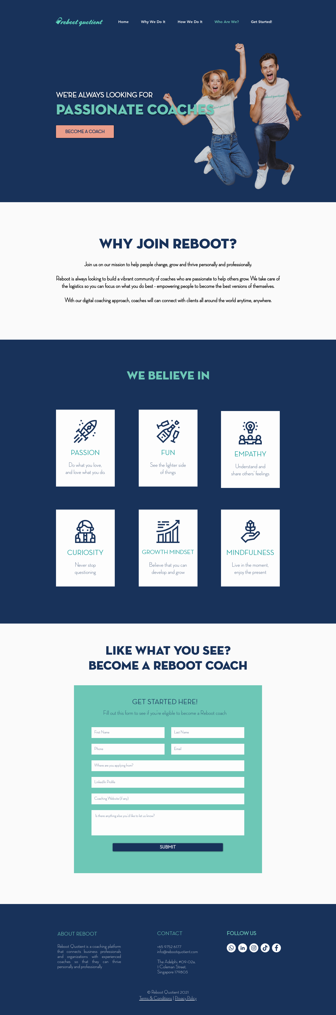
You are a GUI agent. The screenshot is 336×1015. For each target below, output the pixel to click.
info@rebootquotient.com (177, 951)
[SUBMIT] (168, 847)
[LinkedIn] (242, 947)
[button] (192, 22)
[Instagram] (253, 947)
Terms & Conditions (155, 998)
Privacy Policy (186, 998)
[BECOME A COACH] (85, 131)
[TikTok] (265, 947)
